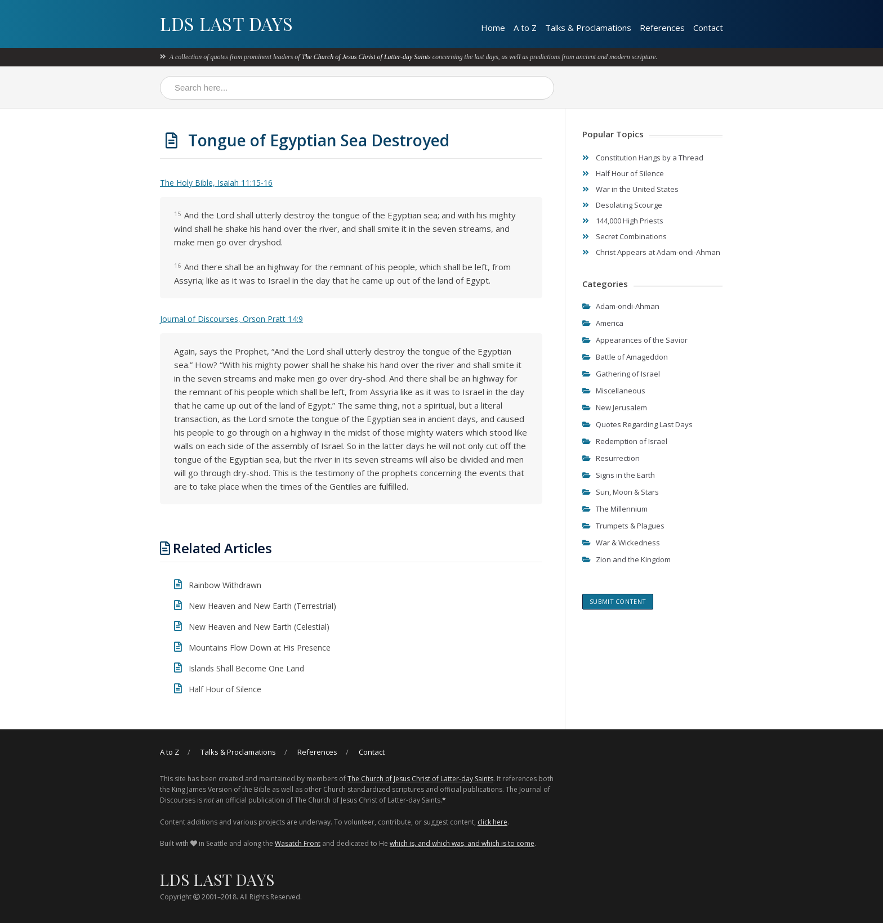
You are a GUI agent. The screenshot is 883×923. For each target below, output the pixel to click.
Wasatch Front (297, 843)
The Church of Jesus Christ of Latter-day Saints (366, 57)
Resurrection (618, 458)
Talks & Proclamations (588, 27)
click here (492, 822)
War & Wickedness (628, 542)
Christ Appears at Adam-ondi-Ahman (658, 252)
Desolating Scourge (629, 205)
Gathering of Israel (628, 374)
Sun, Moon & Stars (627, 492)
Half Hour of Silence (224, 689)
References (662, 27)
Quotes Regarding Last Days (644, 424)
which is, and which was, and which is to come (462, 843)
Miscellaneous (620, 391)
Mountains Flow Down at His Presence (259, 647)
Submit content (618, 601)
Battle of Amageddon (632, 357)
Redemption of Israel (631, 441)
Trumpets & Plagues (630, 526)
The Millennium (622, 509)
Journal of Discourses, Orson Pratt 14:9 (231, 318)
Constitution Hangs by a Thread (649, 158)
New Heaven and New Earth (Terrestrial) (262, 606)
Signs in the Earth (625, 475)
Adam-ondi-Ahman (627, 306)
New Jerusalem (621, 407)
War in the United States (637, 189)
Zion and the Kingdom (633, 559)
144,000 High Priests (629, 221)
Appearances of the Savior (642, 340)
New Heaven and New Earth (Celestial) (258, 626)
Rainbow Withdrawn (224, 585)
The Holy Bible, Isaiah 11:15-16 (216, 182)
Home (493, 27)
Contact (708, 27)
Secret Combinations (631, 236)
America (609, 323)
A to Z (525, 27)
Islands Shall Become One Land (246, 668)
